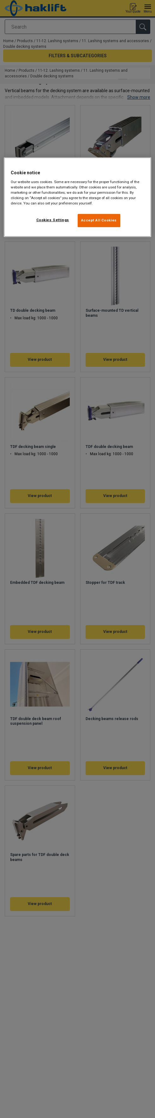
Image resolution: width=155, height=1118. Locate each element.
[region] (77, 197)
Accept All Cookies (99, 220)
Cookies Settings (52, 220)
